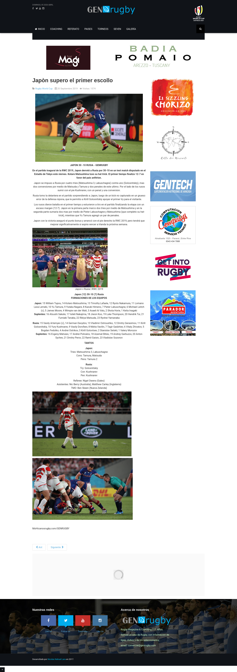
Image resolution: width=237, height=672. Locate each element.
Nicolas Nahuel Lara (57, 659)
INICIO (40, 29)
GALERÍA (131, 29)
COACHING (56, 29)
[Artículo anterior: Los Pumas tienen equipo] (39, 547)
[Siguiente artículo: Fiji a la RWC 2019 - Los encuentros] (57, 547)
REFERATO (73, 29)
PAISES (88, 29)
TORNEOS (102, 29)
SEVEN (117, 29)
